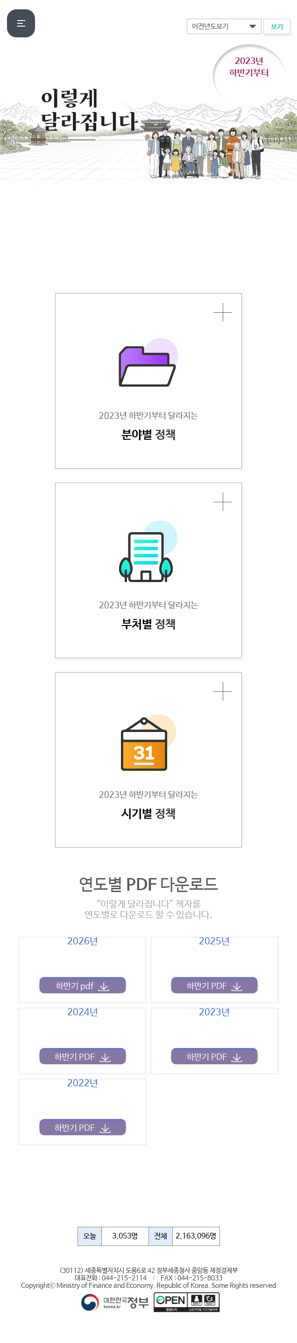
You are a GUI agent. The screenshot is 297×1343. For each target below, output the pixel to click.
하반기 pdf (74, 986)
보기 (277, 27)
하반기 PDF (207, 986)
